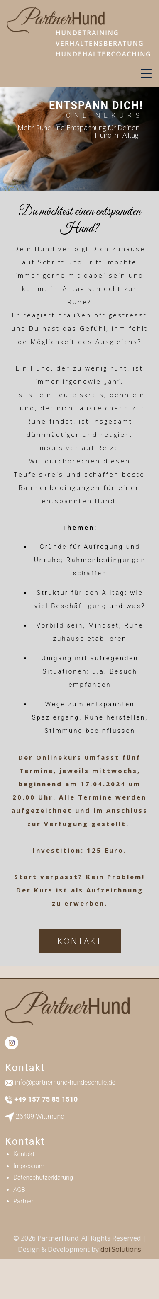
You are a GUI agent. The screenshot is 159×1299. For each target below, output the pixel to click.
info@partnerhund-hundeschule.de (65, 1082)
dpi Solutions (120, 1249)
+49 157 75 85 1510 (46, 1099)
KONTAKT (79, 941)
